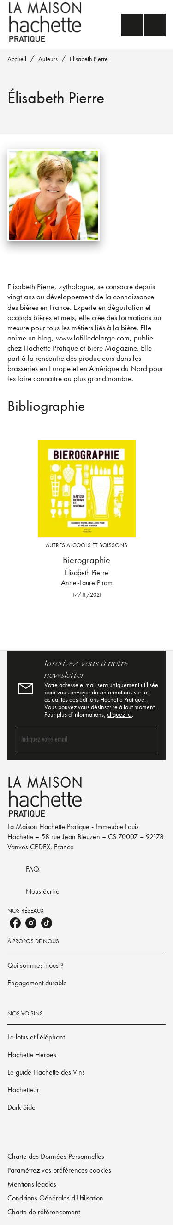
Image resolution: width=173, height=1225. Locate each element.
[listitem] (15, 923)
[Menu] (143, 25)
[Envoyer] (147, 739)
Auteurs (48, 59)
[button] (86, 965)
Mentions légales (31, 1184)
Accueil (16, 59)
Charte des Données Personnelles (55, 1156)
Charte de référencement (43, 1212)
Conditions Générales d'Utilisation (55, 1198)
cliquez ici (119, 714)
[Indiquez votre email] (75, 739)
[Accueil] (46, 22)
